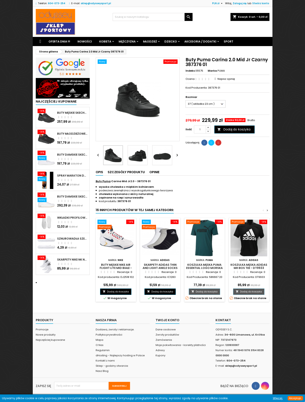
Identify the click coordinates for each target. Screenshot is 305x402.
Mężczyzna (127, 41)
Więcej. (278, 398)
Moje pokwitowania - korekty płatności (181, 345)
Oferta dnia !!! (59, 41)
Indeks (190, 71)
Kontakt (223, 320)
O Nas (99, 345)
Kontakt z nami (105, 360)
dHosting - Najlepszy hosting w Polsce (120, 355)
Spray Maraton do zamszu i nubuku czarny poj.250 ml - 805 (72, 175)
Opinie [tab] (154, 172)
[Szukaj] (153, 17)
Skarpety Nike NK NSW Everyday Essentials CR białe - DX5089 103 (72, 259)
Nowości (84, 41)
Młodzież (150, 41)
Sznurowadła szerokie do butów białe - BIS (72, 238)
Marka (212, 71)
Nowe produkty (46, 335)
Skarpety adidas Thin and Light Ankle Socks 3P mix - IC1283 (160, 268)
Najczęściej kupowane (50, 340)
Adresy (160, 350)
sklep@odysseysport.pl (96, 3)
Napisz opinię (226, 79)
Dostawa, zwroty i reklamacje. (115, 329)
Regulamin (103, 350)
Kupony (160, 355)
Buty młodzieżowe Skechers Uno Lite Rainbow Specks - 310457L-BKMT (72, 133)
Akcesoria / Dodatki (200, 41)
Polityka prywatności (109, 335)
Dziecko (170, 41)
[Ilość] (200, 129)
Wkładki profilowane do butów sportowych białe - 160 (72, 217)
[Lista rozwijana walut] (218, 3)
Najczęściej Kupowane (56, 101)
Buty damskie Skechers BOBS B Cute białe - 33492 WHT (72, 154)
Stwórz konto (260, 3)
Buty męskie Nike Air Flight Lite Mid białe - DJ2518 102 (116, 268)
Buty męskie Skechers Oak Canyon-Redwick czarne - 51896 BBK (72, 112)
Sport (228, 41)
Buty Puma (103, 181)
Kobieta (105, 41)
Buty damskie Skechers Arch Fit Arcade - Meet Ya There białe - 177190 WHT (72, 196)
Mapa (99, 340)
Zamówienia (164, 340)
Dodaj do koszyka (233, 129)
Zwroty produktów (167, 335)
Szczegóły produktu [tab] (126, 172)
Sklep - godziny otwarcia (112, 366)
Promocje (42, 329)
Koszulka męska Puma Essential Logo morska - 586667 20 (204, 268)
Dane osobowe (166, 329)
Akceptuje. (295, 398)
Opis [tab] (99, 172)
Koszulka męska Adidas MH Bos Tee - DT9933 (248, 266)
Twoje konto (167, 320)
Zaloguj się (239, 3)
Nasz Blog (102, 371)
